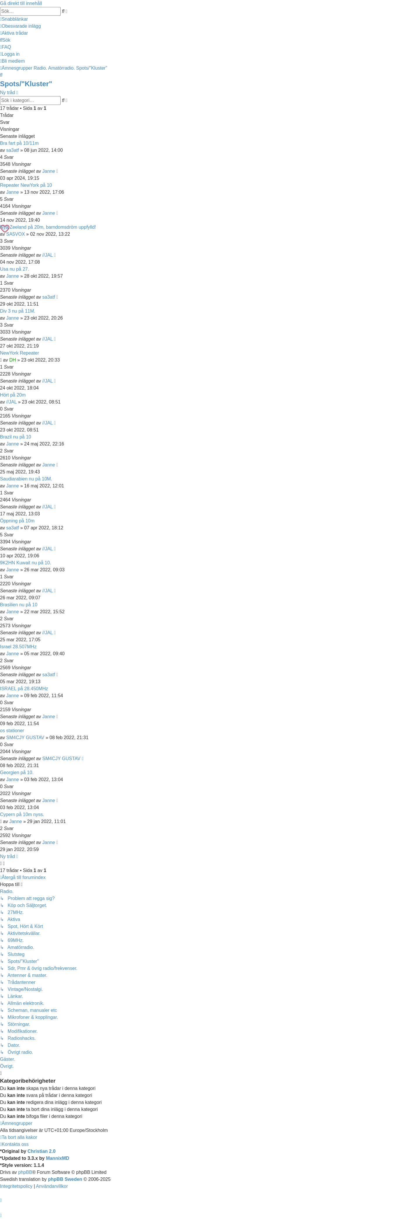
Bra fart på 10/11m (19, 143)
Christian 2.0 (41, 1151)
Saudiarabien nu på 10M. (26, 478)
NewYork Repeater (19, 352)
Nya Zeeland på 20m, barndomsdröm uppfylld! (48, 227)
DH (12, 359)
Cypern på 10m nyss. (22, 814)
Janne (48, 171)
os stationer (12, 730)
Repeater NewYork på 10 (26, 185)
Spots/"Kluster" (26, 84)
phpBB (25, 1172)
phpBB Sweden (65, 1179)
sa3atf (12, 150)
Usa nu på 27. (14, 269)
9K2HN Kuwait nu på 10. (25, 562)
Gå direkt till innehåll (21, 3)
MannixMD (57, 1158)
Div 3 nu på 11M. (17, 311)
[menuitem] (20, 26)
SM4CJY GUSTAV (25, 737)
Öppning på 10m (17, 520)
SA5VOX (15, 234)
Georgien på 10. (17, 772)
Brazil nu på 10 (15, 436)
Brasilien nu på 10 (18, 604)
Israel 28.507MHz (18, 646)
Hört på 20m (13, 394)
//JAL (47, 255)
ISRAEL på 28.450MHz (24, 688)
